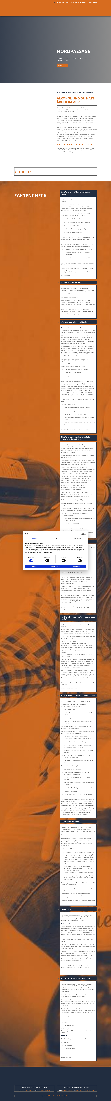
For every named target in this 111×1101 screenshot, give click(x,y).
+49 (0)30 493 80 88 (67, 1090)
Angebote (58, 2)
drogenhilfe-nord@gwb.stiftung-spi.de (86, 1090)
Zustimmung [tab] (33, 538)
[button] (62, 65)
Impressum (81, 2)
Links (65, 2)
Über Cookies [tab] (77, 538)
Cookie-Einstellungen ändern (62, 1095)
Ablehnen (34, 566)
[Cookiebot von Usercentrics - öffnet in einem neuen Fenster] (80, 534)
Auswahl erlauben (55, 566)
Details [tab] (55, 538)
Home (50, 2)
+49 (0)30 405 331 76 (27, 1090)
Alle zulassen (76, 566)
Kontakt (73, 2)
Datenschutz (92, 2)
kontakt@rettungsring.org (44, 1090)
